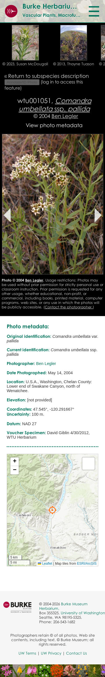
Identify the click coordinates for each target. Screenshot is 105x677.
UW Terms (27, 653)
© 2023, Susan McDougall (25, 64)
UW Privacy (51, 653)
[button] (52, 510)
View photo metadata (54, 125)
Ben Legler (65, 116)
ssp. (55, 104)
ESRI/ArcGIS (87, 564)
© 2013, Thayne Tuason (73, 64)
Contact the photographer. (69, 307)
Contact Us (76, 653)
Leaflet (45, 564)
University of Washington (83, 613)
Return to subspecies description (48, 76)
